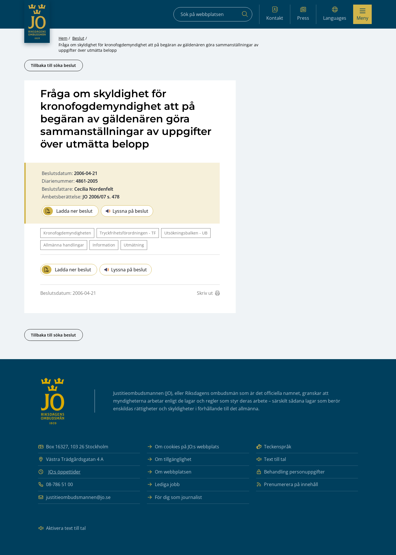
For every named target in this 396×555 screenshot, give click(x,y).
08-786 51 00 (55, 484)
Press (303, 14)
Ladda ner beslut (68, 211)
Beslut (78, 38)
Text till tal (271, 459)
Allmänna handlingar (63, 245)
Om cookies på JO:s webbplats (183, 447)
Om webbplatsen (169, 472)
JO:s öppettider (64, 472)
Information (104, 245)
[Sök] (245, 14)
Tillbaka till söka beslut (53, 65)
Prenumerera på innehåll (287, 484)
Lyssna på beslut (127, 211)
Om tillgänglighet (169, 459)
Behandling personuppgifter (290, 472)
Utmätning (134, 245)
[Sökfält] (212, 14)
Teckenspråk (273, 447)
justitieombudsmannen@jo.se (74, 497)
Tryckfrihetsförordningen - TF (128, 233)
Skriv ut (208, 293)
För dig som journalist (174, 497)
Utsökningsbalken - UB (185, 233)
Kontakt (274, 14)
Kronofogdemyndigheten (67, 233)
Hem (63, 38)
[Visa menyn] (362, 14)
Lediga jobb (163, 484)
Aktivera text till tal (62, 528)
